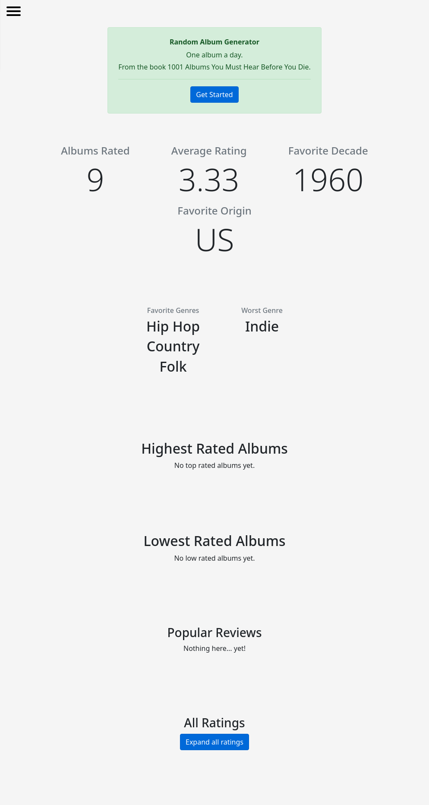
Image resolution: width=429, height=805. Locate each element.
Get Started (214, 94)
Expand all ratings (214, 742)
